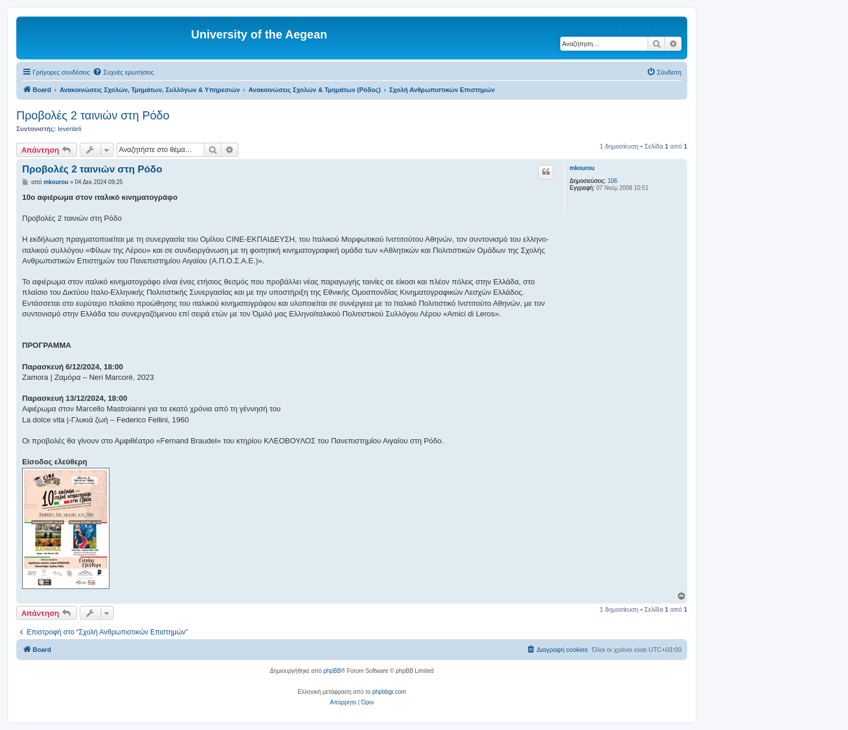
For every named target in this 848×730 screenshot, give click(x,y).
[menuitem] (123, 72)
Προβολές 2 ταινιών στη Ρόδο (92, 115)
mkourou (582, 168)
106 (612, 181)
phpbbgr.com (389, 692)
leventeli (69, 128)
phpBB (332, 671)
